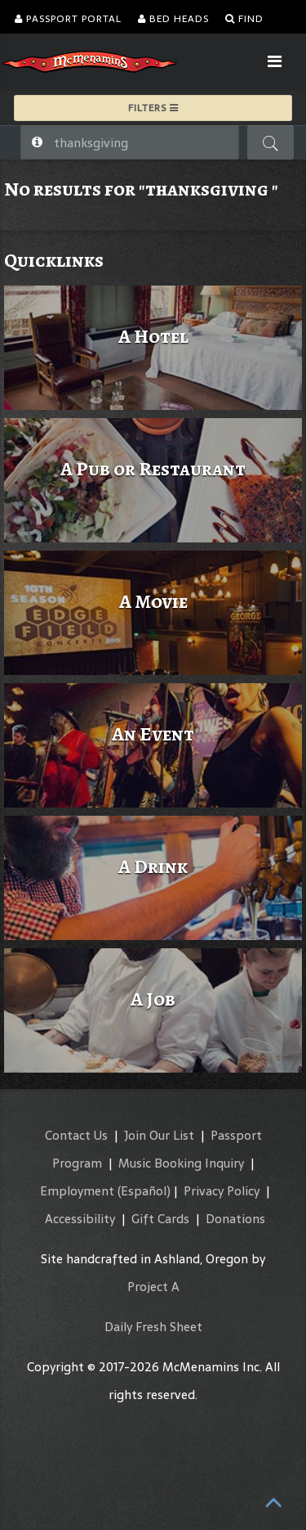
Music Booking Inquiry (181, 1163)
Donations (235, 1218)
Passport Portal (68, 19)
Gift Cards (160, 1218)
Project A (153, 1286)
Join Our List (159, 1135)
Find (244, 19)
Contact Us (76, 1135)
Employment (77, 1191)
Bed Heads (173, 19)
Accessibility (80, 1218)
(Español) (144, 1191)
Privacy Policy (221, 1191)
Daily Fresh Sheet (153, 1326)
